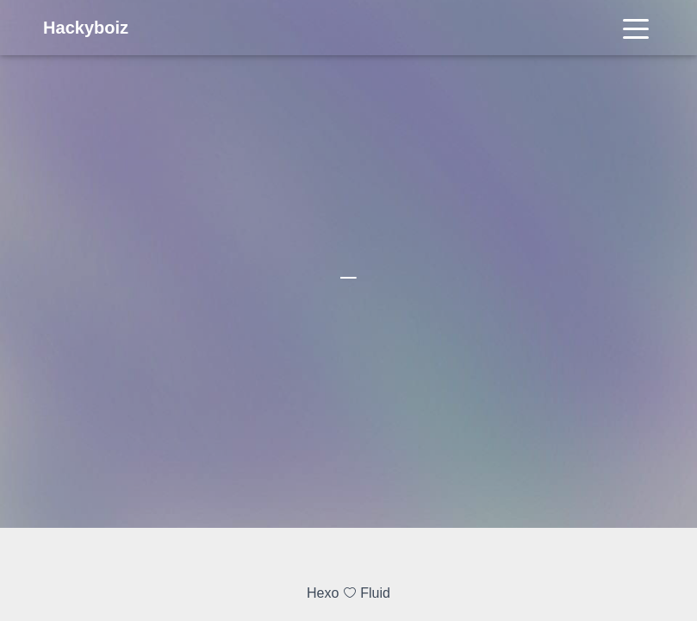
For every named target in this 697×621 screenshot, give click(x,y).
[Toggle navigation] (636, 28)
